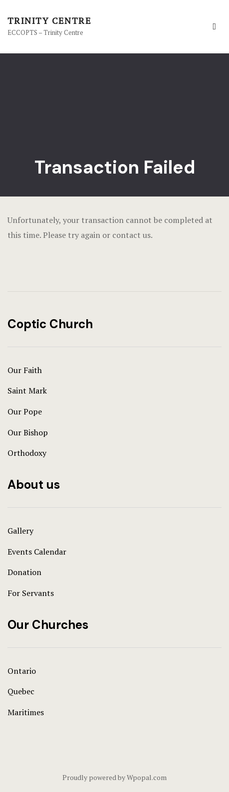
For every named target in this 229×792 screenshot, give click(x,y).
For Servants (30, 593)
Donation (24, 572)
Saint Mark (27, 390)
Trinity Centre (49, 20)
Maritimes (25, 712)
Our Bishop (27, 432)
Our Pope (24, 411)
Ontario (21, 670)
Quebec (20, 691)
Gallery (20, 530)
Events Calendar (36, 551)
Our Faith (24, 370)
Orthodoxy (26, 452)
